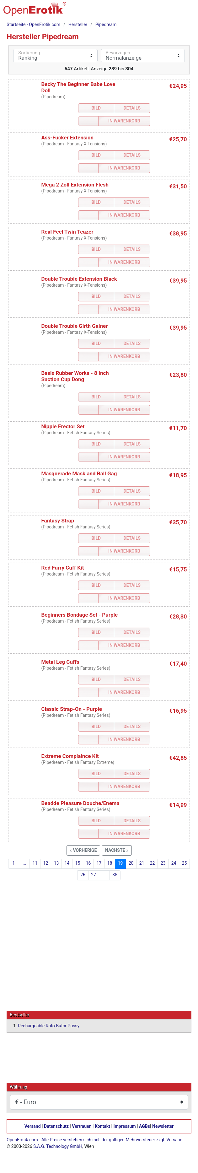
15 (77, 863)
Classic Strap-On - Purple (71, 709)
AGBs (144, 1125)
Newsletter (163, 1125)
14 (67, 863)
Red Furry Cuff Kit (62, 568)
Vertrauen (81, 1125)
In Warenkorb (124, 120)
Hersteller (77, 24)
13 (56, 863)
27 (93, 874)
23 (163, 863)
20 (131, 863)
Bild (96, 108)
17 (99, 863)
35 (114, 874)
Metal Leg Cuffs (60, 662)
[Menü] (186, 11)
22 (152, 863)
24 (173, 863)
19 (120, 863)
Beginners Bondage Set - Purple (79, 615)
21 (141, 863)
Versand (32, 1125)
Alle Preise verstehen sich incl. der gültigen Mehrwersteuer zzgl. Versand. (112, 1139)
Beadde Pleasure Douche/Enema (80, 803)
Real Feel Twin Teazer (67, 232)
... (24, 863)
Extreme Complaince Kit (70, 756)
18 (109, 863)
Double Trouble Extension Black (79, 279)
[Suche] (146, 11)
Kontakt (102, 1125)
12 (45, 863)
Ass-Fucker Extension (67, 137)
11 (35, 863)
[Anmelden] (173, 11)
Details (132, 108)
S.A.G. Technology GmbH (57, 1146)
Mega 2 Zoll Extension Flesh (75, 184)
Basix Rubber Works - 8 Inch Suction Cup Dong (75, 376)
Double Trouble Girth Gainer (74, 326)
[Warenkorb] (160, 11)
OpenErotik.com (22, 1139)
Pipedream (105, 24)
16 (88, 863)
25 (184, 863)
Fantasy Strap (57, 520)
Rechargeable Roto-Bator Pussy (48, 1025)
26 (82, 874)
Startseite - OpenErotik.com (33, 24)
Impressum (125, 1125)
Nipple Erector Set (62, 426)
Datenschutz (56, 1125)
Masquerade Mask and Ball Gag (79, 473)
